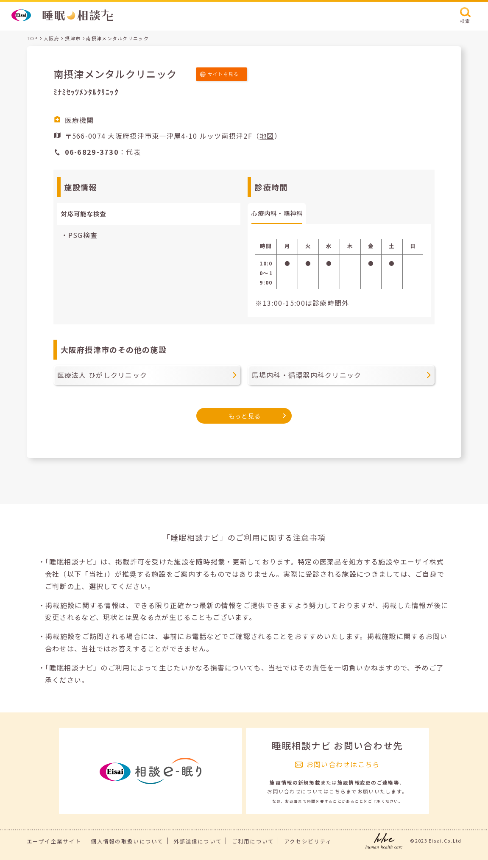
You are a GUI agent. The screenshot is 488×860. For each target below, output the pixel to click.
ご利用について (253, 841)
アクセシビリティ (308, 841)
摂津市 (73, 38)
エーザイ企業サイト (54, 841)
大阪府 (51, 38)
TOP (32, 38)
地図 (266, 136)
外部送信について (197, 841)
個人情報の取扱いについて (127, 841)
